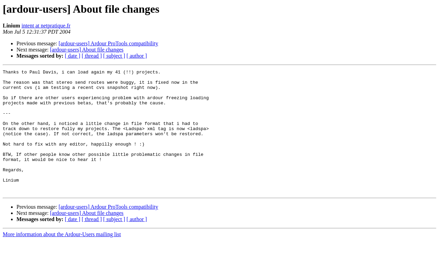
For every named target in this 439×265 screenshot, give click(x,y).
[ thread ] (92, 56)
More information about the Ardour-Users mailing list (62, 259)
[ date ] (72, 56)
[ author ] (137, 56)
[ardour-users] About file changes (86, 50)
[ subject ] (114, 56)
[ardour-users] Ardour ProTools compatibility (108, 43)
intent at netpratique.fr (46, 25)
